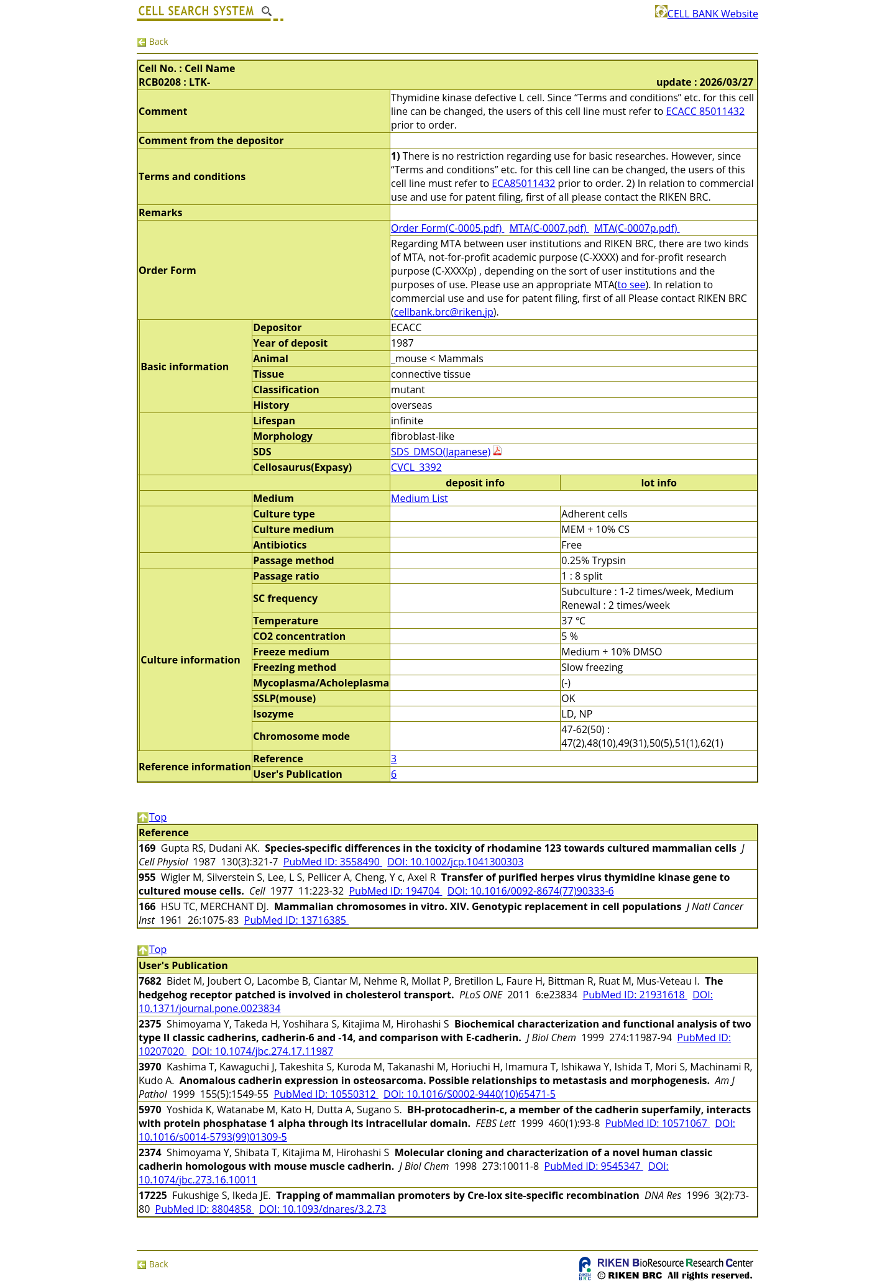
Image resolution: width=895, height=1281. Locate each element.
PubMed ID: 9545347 (593, 1166)
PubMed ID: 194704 (395, 891)
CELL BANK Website (706, 14)
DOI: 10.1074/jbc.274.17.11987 (262, 1051)
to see (631, 284)
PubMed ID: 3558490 (332, 861)
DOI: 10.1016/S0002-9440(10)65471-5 (469, 1094)
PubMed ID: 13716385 (296, 920)
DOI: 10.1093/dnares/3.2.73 (322, 1209)
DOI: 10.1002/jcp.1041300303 (455, 861)
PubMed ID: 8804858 (204, 1209)
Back (152, 41)
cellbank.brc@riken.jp (443, 312)
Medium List (419, 498)
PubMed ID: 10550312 (325, 1094)
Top (152, 817)
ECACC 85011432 (705, 111)
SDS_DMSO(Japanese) (440, 451)
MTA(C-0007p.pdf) (637, 228)
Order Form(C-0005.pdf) (447, 228)
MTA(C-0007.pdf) (549, 228)
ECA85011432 (523, 183)
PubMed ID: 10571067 (657, 1123)
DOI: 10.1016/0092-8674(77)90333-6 (531, 891)
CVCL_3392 (416, 467)
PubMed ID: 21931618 (635, 994)
